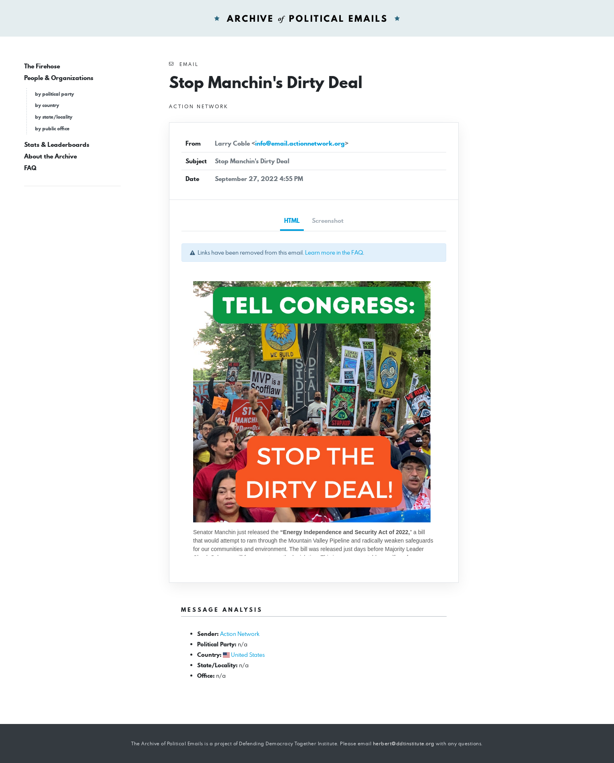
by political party (54, 93)
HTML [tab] (292, 220)
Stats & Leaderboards (56, 144)
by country (47, 105)
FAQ (30, 168)
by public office (52, 128)
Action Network (240, 634)
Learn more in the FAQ (334, 252)
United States (248, 654)
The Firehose (42, 66)
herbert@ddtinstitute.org (404, 743)
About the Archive (50, 156)
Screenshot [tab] (328, 220)
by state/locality (53, 116)
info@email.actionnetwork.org (300, 143)
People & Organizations (58, 77)
